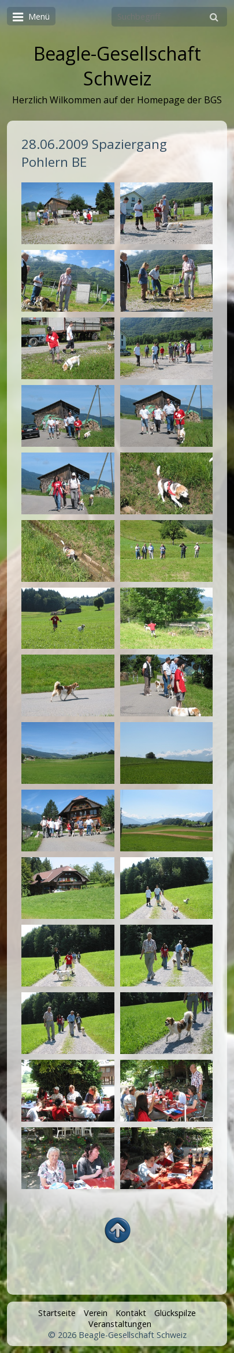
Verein (95, 1312)
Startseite (57, 1312)
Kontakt (131, 1312)
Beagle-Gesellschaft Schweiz (117, 66)
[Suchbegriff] (169, 17)
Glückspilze (175, 1312)
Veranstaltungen (119, 1323)
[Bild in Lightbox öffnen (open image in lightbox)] (67, 213)
